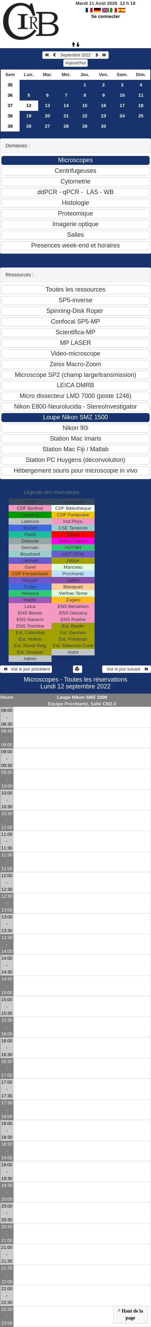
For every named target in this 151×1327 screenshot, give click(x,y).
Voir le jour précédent (26, 669)
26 (28, 126)
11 (140, 95)
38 (10, 115)
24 (122, 115)
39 (10, 126)
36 (10, 95)
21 (66, 115)
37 (10, 105)
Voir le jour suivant (126, 669)
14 (66, 105)
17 (122, 105)
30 (103, 126)
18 (140, 105)
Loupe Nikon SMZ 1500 (82, 697)
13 (47, 105)
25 (140, 115)
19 (28, 115)
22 (84, 115)
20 (47, 115)
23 (103, 115)
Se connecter (105, 16)
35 (10, 84)
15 (84, 105)
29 (84, 126)
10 (122, 95)
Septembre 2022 (75, 55)
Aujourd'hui (75, 63)
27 (47, 126)
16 (103, 105)
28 (66, 126)
